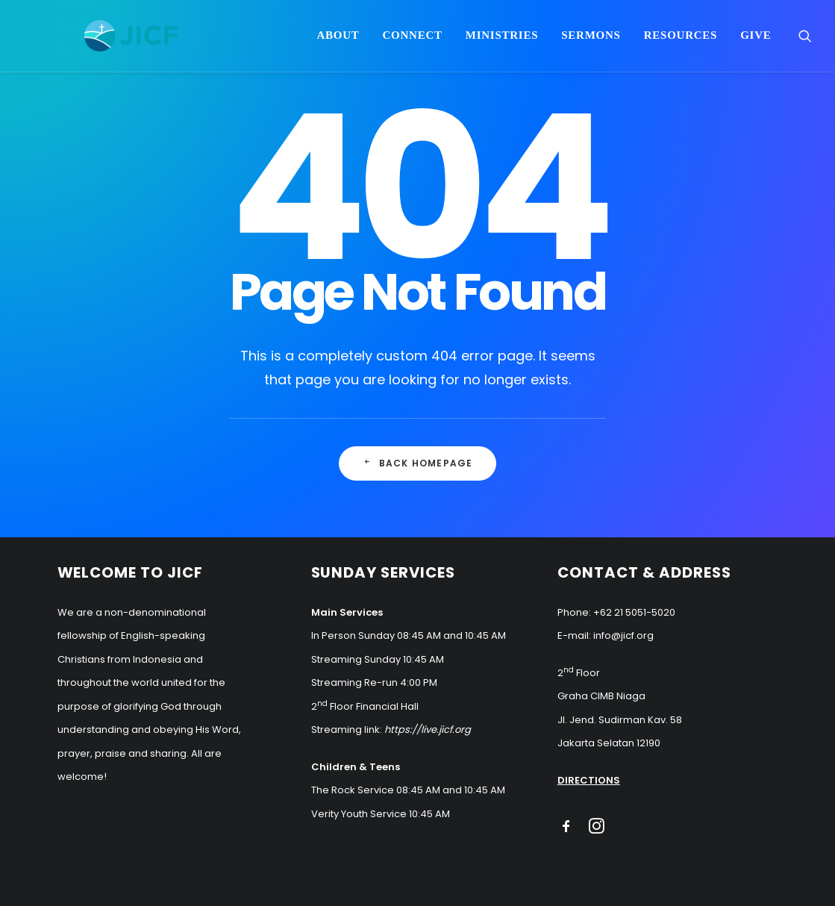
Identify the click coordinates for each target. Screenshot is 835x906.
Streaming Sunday (356, 659)
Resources (680, 40)
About (337, 40)
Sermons (590, 40)
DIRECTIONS (588, 780)
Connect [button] (412, 40)
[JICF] (142, 40)
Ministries (502, 40)
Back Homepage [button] (418, 463)
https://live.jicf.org (427, 729)
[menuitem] (337, 40)
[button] (805, 40)
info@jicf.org (623, 635)
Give (755, 40)
